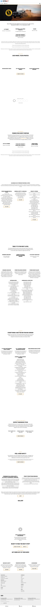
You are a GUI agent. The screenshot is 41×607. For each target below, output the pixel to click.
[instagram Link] (2, 595)
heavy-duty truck (23, 138)
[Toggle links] (4, 603)
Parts (21, 577)
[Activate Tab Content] (14, 101)
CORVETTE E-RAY (3, 582)
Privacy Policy (22, 590)
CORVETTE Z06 (3, 583)
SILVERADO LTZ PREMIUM (4, 576)
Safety (22, 580)
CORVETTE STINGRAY (3, 581)
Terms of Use (22, 591)
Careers (22, 587)
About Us (22, 586)
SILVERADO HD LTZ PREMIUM (4, 578)
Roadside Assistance (23, 582)
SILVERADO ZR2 (3, 577)
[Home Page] (5, 1)
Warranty (22, 581)
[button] (7, 505)
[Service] (20, 606)
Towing (22, 579)
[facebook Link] (1, 595)
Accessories (22, 578)
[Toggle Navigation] (39, 4)
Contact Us (22, 585)
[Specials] (34, 606)
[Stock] (7, 606)
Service (22, 576)
